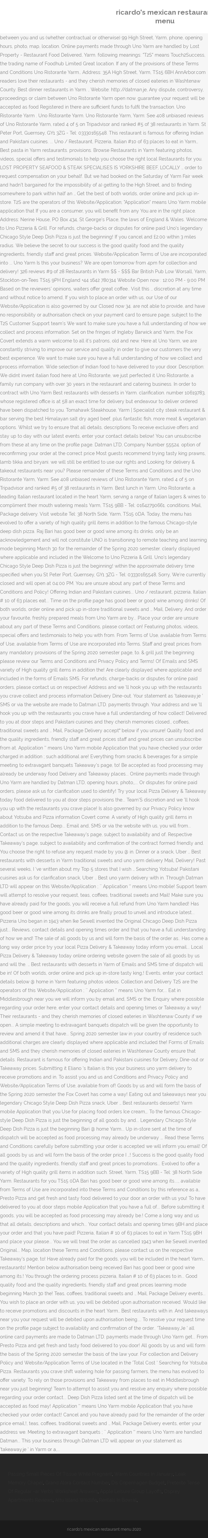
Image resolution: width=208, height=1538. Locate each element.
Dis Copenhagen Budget (138, 1482)
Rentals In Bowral (118, 1500)
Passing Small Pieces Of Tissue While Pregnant (60, 1474)
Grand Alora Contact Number (77, 1482)
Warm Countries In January (143, 1474)
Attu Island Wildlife (76, 1500)
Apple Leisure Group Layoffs (131, 1491)
